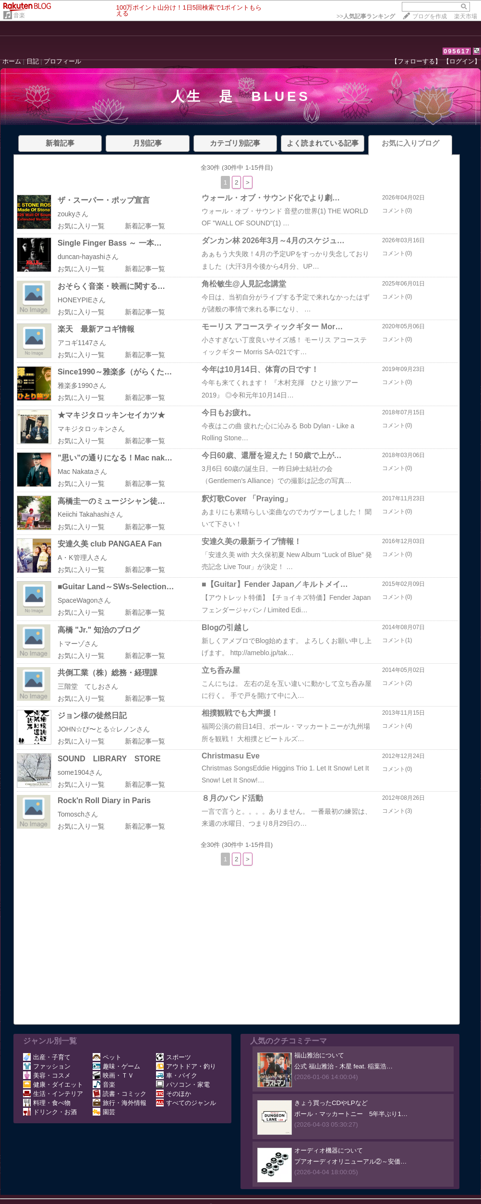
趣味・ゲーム (116, 1066)
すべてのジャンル (186, 1102)
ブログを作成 (429, 16)
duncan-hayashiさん (88, 257)
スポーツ (173, 1057)
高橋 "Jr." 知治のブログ (99, 630)
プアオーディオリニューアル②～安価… (350, 1161)
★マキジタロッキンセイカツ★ (111, 415)
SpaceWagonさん (84, 600)
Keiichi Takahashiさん (90, 514)
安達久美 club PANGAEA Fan (110, 544)
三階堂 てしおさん (88, 686)
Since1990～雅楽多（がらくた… (115, 372)
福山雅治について (319, 1055)
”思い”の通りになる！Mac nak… (115, 458)
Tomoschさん (78, 814)
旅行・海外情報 (119, 1102)
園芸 (104, 1112)
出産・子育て (47, 1057)
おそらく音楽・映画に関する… (111, 286)
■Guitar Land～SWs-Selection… (116, 587)
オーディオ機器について (328, 1150)
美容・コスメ (47, 1075)
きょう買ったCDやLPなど (331, 1102)
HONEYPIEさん (82, 300)
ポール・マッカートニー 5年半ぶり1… (351, 1113)
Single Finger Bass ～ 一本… (110, 243)
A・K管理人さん (82, 557)
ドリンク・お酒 (50, 1112)
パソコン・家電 (183, 1084)
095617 (457, 51)
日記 (32, 61)
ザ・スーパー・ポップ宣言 (104, 200)
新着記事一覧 (145, 226)
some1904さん (80, 772)
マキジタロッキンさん (91, 429)
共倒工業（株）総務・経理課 (107, 673)
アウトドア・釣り (186, 1066)
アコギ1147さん (82, 343)
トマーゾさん (78, 643)
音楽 (19, 15)
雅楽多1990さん (82, 385)
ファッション (47, 1066)
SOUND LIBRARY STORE (109, 759)
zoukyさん (73, 214)
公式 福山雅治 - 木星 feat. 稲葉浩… (343, 1066)
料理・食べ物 (47, 1102)
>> (366, 16)
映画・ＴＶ (113, 1075)
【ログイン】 (462, 61)
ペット (107, 1057)
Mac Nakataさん (82, 471)
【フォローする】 (416, 61)
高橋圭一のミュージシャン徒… (111, 501)
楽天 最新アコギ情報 (96, 329)
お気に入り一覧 (81, 226)
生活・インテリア (53, 1093)
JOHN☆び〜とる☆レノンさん (104, 729)
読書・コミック (119, 1093)
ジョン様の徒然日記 (92, 715)
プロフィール (62, 61)
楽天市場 (465, 16)
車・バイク (176, 1075)
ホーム (11, 61)
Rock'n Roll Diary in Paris (104, 800)
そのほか (173, 1093)
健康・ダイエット (53, 1084)
